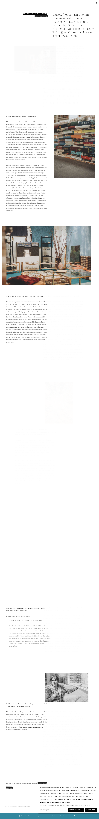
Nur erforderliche (76, 810)
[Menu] (96, 3)
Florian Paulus (50, 783)
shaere (81, 76)
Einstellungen (44, 810)
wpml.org (36, 816)
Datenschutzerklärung (82, 805)
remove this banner (73, 816)
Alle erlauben (90, 810)
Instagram (17, 788)
